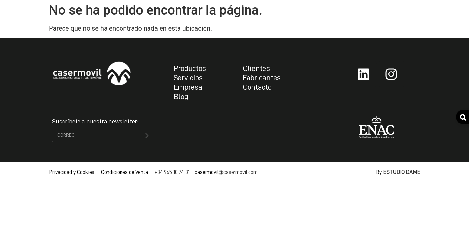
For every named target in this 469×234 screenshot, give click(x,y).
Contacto (257, 87)
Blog (181, 96)
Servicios (188, 78)
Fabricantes (262, 78)
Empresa (188, 87)
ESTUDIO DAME (401, 172)
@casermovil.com (238, 172)
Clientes (256, 68)
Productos (190, 68)
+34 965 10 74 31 (172, 172)
